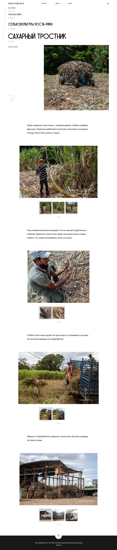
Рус (108, 3)
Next (110, 172)
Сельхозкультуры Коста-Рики (30, 24)
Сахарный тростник (37, 36)
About (57, 3)
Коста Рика (11, 8)
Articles (43, 3)
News (70, 3)
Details (58, 545)
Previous (7, 172)
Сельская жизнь (14, 14)
